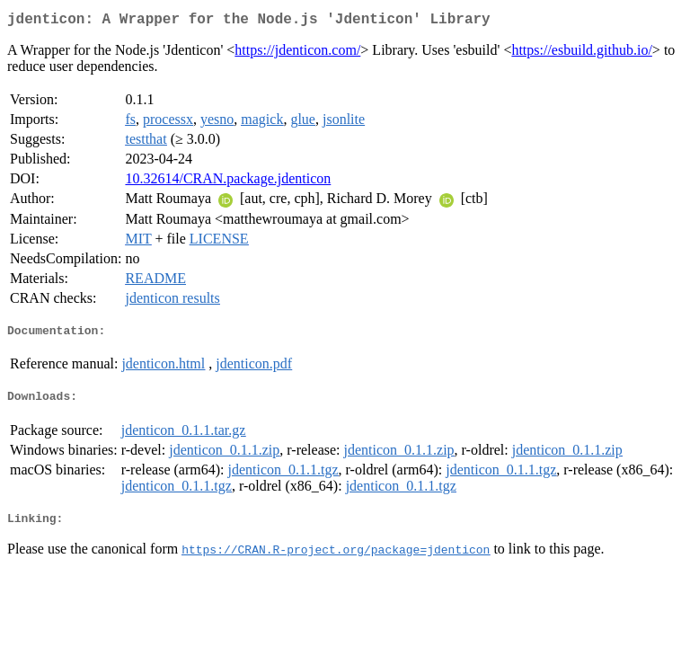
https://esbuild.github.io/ (581, 53)
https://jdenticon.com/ (297, 53)
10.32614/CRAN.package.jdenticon (228, 182)
